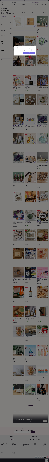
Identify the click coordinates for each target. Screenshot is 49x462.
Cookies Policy (17, 50)
